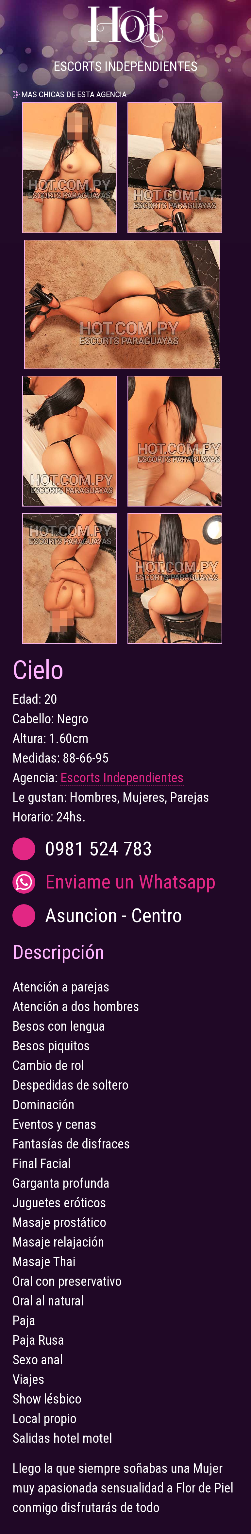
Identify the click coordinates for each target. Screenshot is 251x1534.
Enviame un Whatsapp (130, 882)
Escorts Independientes (122, 777)
